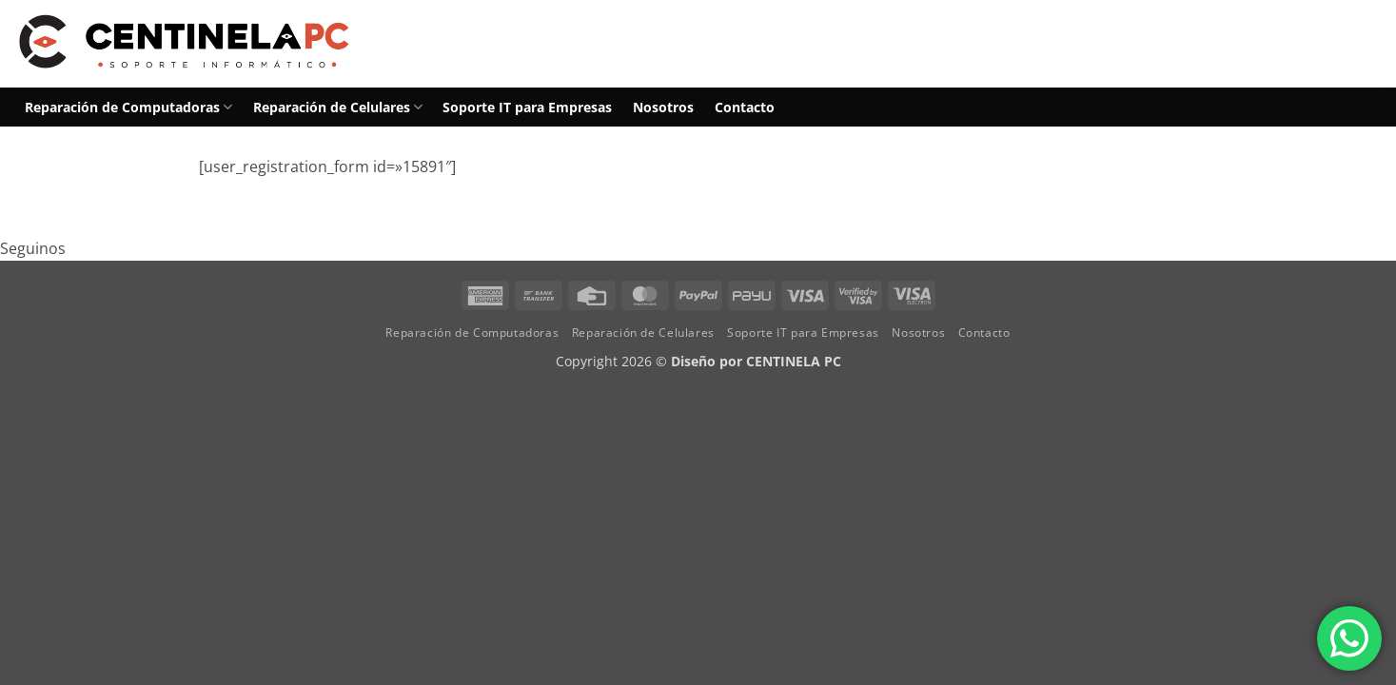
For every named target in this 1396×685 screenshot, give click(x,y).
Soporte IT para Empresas (527, 107)
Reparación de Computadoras (128, 107)
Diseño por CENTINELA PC (756, 361)
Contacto (745, 107)
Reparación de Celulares (338, 107)
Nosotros (663, 107)
